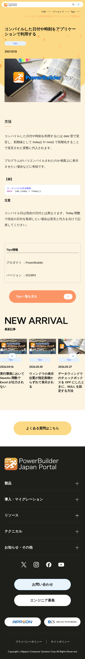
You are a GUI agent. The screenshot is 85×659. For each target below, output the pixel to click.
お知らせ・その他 (19, 547)
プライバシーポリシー (28, 641)
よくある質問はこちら (42, 428)
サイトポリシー (60, 641)
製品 (8, 483)
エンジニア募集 (42, 600)
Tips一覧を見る (26, 296)
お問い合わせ (42, 584)
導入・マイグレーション (24, 499)
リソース (12, 515)
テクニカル (13, 531)
